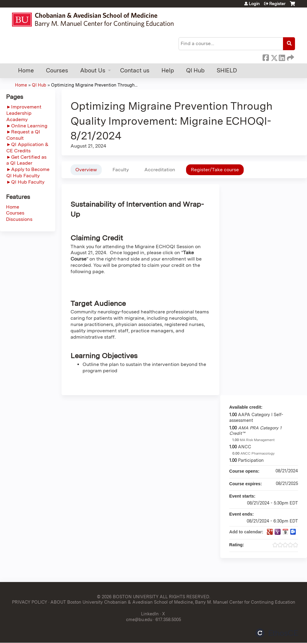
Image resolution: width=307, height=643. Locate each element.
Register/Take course (215, 169)
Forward (290, 56)
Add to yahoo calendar (278, 532)
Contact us (134, 70)
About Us (92, 70)
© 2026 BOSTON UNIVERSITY (127, 596)
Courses (57, 70)
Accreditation (159, 169)
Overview (86, 169)
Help (167, 70)
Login (254, 4)
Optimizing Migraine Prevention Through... (94, 84)
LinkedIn (282, 56)
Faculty (121, 169)
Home (26, 70)
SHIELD (227, 70)
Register (277, 4)
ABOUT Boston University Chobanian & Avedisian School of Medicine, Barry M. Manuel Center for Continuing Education (172, 602)
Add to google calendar (270, 532)
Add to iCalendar (285, 532)
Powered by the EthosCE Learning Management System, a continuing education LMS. (276, 633)
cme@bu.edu (139, 619)
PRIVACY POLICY (29, 602)
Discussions (19, 219)
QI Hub (195, 70)
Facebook (266, 56)
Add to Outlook (293, 532)
